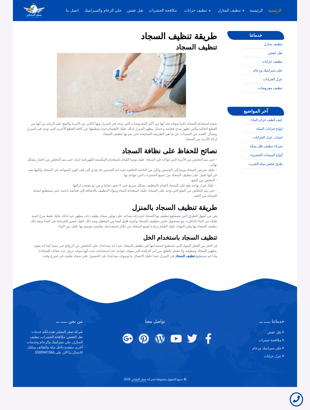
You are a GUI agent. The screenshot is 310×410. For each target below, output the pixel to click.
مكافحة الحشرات (163, 10)
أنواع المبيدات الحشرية (266, 174)
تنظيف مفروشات (270, 107)
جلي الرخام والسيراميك (103, 10)
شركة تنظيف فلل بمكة (266, 165)
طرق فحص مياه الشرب (265, 183)
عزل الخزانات (272, 98)
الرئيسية (274, 10)
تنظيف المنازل (229, 10)
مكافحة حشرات (270, 340)
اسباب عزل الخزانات (267, 156)
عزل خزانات (272, 356)
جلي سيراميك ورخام (267, 89)
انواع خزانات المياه (269, 148)
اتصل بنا (72, 10)
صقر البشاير (138, 379)
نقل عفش (135, 10)
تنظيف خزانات (195, 10)
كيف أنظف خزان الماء (266, 139)
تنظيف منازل (273, 63)
